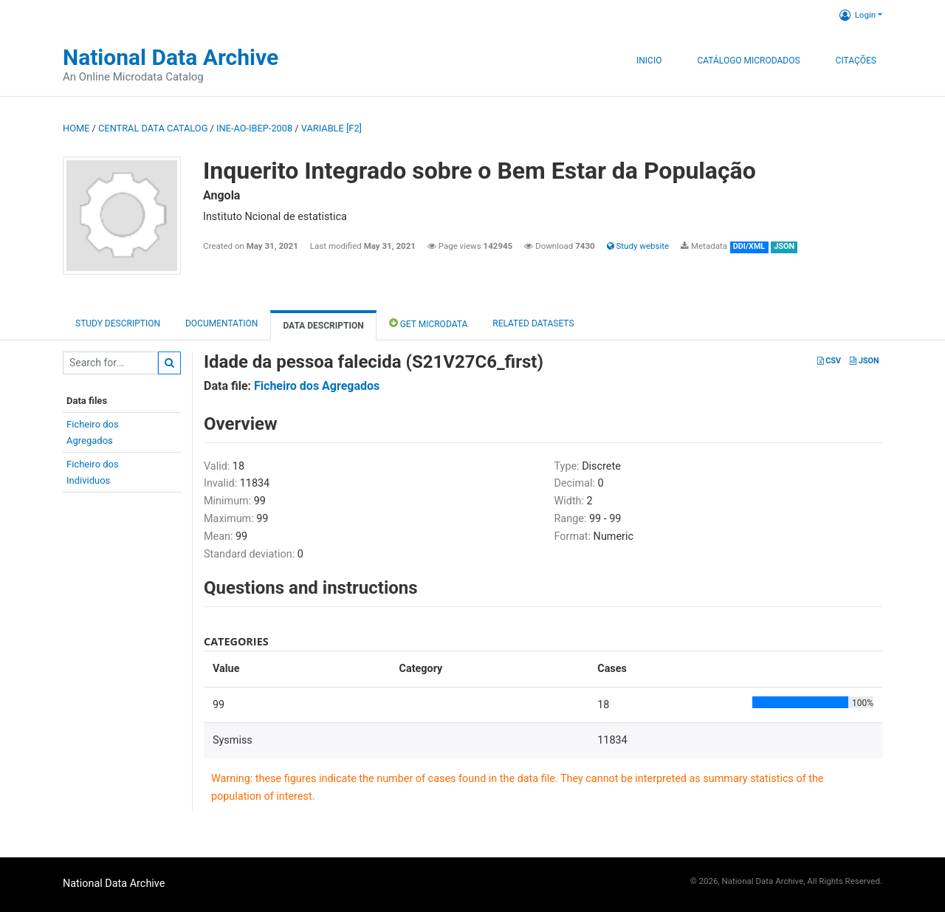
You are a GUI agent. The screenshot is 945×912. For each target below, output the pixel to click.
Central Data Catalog (152, 128)
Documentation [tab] (221, 323)
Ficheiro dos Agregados (316, 386)
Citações (856, 60)
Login (857, 15)
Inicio (649, 60)
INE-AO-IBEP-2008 (254, 128)
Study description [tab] (117, 323)
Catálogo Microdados (748, 60)
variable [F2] (331, 128)
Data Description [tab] (323, 325)
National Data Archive (170, 57)
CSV (829, 361)
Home (76, 128)
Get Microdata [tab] (428, 323)
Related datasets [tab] (533, 323)
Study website (638, 246)
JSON (864, 361)
